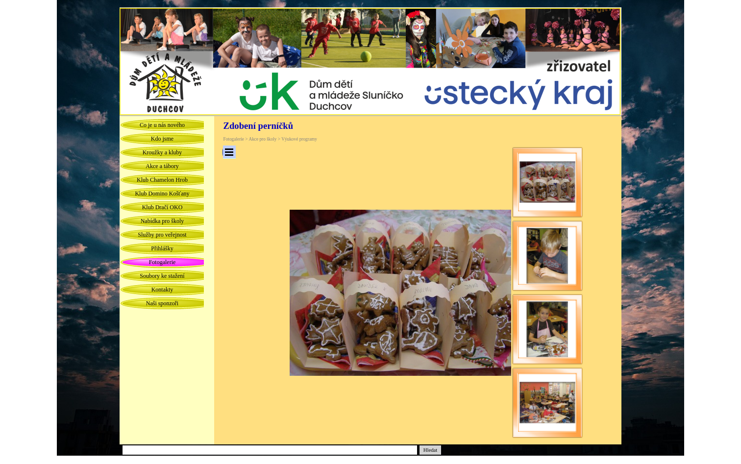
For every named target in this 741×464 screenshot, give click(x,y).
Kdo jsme (162, 138)
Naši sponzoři (162, 303)
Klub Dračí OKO (162, 207)
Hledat (430, 450)
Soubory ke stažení (162, 275)
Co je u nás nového (162, 125)
